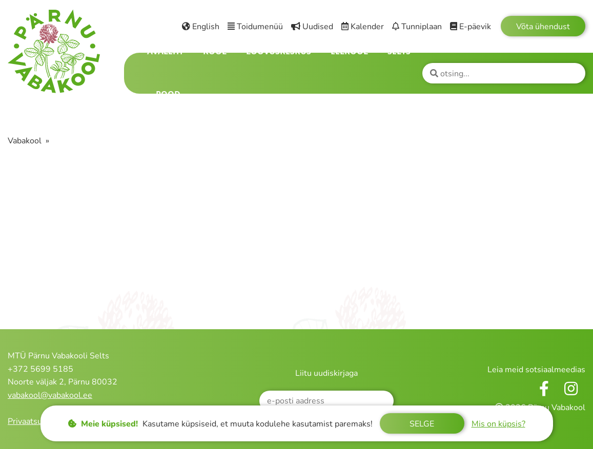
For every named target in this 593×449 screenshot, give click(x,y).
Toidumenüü (255, 26)
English (200, 26)
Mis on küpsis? (498, 424)
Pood (168, 94)
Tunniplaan (417, 26)
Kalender (362, 26)
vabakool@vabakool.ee (50, 395)
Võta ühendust (543, 26)
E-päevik (470, 26)
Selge (422, 424)
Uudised (312, 26)
